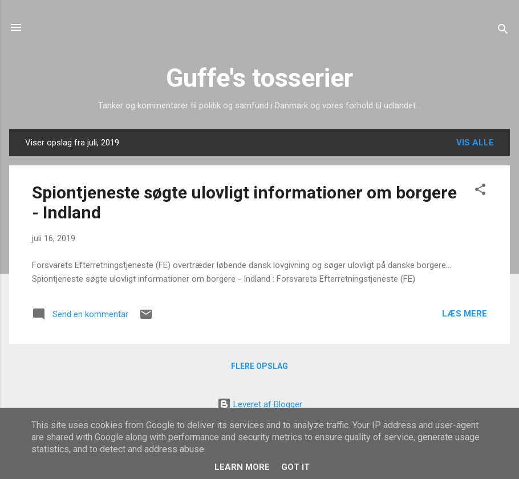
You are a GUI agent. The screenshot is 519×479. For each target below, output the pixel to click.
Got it (295, 467)
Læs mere (464, 313)
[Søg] (503, 31)
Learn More (242, 467)
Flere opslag (259, 366)
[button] (480, 191)
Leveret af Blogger (259, 404)
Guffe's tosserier (259, 78)
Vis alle (475, 142)
